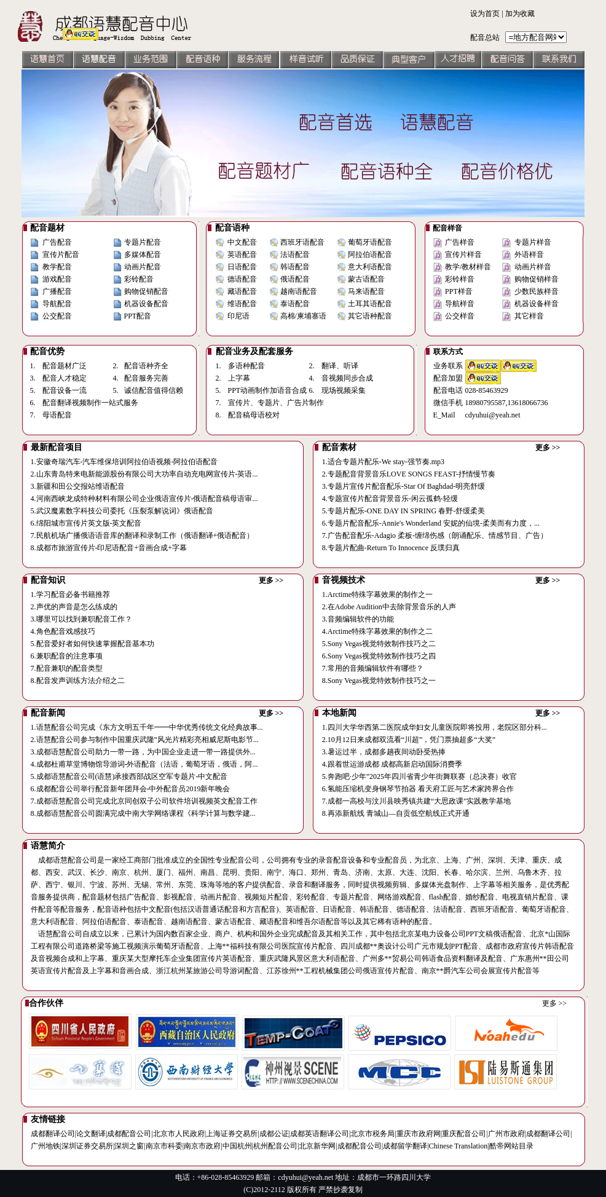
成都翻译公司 (53, 1133)
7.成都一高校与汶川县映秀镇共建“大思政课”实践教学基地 (416, 801)
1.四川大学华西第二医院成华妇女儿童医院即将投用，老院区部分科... (434, 727)
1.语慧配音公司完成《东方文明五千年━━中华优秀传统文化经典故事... (147, 727)
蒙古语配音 (366, 279)
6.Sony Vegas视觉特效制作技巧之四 (379, 656)
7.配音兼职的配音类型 (67, 668)
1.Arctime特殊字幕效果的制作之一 (377, 594)
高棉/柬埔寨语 (303, 316)
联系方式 (448, 351)
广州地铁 (45, 1146)
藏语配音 (242, 291)
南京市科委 (164, 1146)
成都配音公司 (129, 1133)
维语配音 (242, 303)
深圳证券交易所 (87, 1146)
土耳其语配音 (370, 303)
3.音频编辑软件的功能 (358, 619)
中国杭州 (237, 1146)
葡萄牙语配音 (370, 242)
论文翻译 (91, 1133)
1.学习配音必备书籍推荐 (70, 594)
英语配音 (242, 254)
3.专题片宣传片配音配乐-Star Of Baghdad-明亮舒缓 (404, 486)
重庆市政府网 (418, 1133)
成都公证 (274, 1133)
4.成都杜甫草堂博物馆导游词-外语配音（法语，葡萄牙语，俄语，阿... (144, 764)
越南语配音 (298, 291)
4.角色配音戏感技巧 (63, 631)
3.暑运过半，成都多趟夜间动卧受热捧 (384, 752)
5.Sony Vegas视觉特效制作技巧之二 (379, 643)
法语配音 (295, 254)
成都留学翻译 (405, 1146)
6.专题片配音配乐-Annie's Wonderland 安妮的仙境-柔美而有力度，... (431, 523)
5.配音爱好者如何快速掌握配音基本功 (92, 643)
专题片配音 (142, 242)
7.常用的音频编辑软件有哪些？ (372, 668)
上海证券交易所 (232, 1133)
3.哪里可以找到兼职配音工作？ (81, 619)
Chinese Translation (458, 1146)
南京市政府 (202, 1146)
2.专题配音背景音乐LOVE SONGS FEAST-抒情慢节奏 (408, 474)
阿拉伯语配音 (370, 254)
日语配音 (242, 267)
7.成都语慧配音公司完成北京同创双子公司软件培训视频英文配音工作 (144, 801)
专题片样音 (532, 242)
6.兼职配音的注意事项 (67, 656)
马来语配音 (366, 291)
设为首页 (485, 13)
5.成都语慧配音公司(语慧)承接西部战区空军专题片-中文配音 (129, 776)
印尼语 (238, 316)
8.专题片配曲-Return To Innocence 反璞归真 (391, 547)
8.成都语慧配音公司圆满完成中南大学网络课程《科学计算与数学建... (143, 813)
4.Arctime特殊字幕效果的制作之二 (377, 631)
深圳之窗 (129, 1146)
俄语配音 (295, 279)
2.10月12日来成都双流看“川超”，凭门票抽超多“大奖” (408, 739)
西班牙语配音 (302, 242)
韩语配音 (295, 267)
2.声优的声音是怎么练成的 (74, 606)
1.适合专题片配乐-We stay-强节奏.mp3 (383, 461)
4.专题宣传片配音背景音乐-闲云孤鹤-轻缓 (390, 498)
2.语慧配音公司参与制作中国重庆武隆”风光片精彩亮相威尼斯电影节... (145, 739)
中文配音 (242, 242)
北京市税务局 (372, 1133)
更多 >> (548, 447)
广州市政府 (506, 1133)
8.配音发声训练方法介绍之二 (78, 680)
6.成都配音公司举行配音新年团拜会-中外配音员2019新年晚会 (130, 788)
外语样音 (529, 254)
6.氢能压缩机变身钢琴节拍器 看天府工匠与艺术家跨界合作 (418, 788)
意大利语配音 (370, 267)
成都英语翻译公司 (319, 1133)
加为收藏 (520, 13)
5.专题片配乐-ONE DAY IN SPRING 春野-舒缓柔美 (403, 511)
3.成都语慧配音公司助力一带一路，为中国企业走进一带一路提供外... (143, 752)
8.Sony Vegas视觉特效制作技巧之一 (379, 680)
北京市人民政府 (179, 1133)
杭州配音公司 (275, 1146)
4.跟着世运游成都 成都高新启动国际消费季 (392, 764)
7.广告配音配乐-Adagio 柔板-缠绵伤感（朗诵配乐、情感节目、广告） (435, 535)
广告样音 (459, 242)
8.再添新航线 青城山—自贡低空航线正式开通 (396, 813)
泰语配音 (295, 303)
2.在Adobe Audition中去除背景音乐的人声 (389, 606)
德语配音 (242, 279)
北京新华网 (317, 1146)
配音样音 (447, 228)
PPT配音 (138, 316)
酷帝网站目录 (511, 1146)
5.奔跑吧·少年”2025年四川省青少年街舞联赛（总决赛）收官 (419, 776)
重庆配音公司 (464, 1133)
